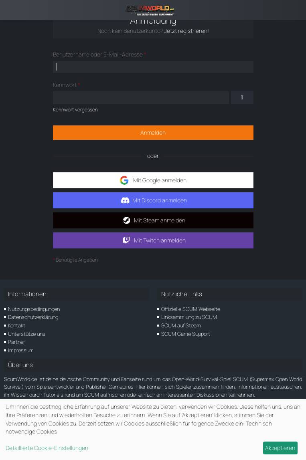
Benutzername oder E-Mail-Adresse (98, 54)
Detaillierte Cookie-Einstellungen (47, 448)
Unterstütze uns (26, 333)
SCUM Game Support (185, 333)
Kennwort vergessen (75, 109)
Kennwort (65, 85)
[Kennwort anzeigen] (242, 97)
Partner (16, 341)
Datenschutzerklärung (33, 317)
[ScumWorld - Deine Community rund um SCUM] (152, 10)
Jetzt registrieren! (186, 30)
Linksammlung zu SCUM (189, 317)
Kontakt (16, 325)
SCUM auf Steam (181, 325)
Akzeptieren (280, 448)
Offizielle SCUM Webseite (190, 309)
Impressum (21, 350)
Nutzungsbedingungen (34, 309)
